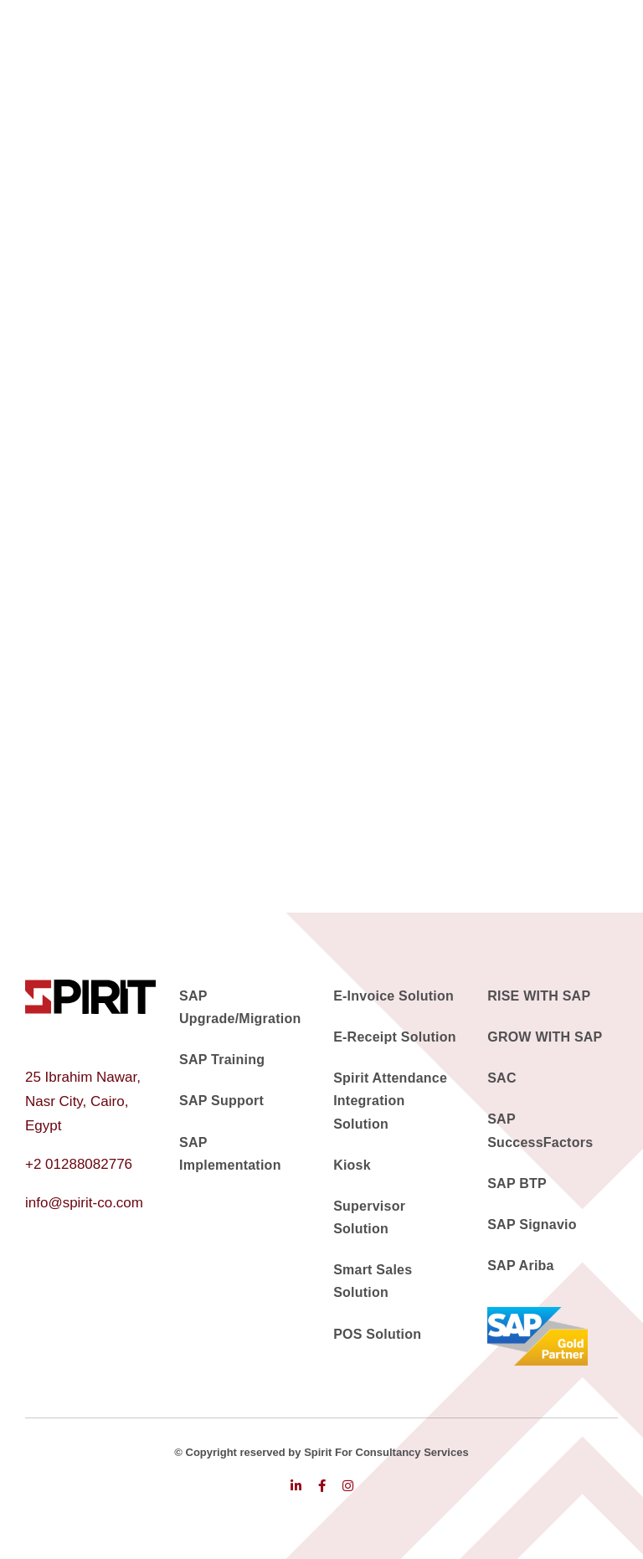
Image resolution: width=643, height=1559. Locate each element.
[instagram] (347, 1485)
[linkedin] (296, 1485)
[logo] (90, 987)
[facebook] (322, 1485)
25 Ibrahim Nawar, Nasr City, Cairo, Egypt (83, 1101)
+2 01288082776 (78, 1164)
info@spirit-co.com (84, 1203)
